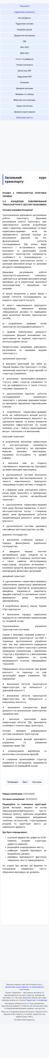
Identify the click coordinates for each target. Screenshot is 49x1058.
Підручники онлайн (24, 24)
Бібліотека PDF (24, 71)
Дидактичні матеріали (24, 35)
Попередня (13, 782)
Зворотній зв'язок (24, 106)
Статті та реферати (24, 59)
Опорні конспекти (24, 65)
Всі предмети (24, 18)
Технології (24, 6)
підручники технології (24, 12)
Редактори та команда (36, 1000)
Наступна (37, 782)
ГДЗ (24, 41)
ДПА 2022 (24, 53)
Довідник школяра (24, 88)
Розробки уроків (24, 30)
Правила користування (24, 112)
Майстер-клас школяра (24, 100)
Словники (24, 82)
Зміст (25, 782)
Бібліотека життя (24, 118)
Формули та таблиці (24, 94)
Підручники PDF (24, 77)
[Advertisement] (23, 144)
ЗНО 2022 (24, 47)
